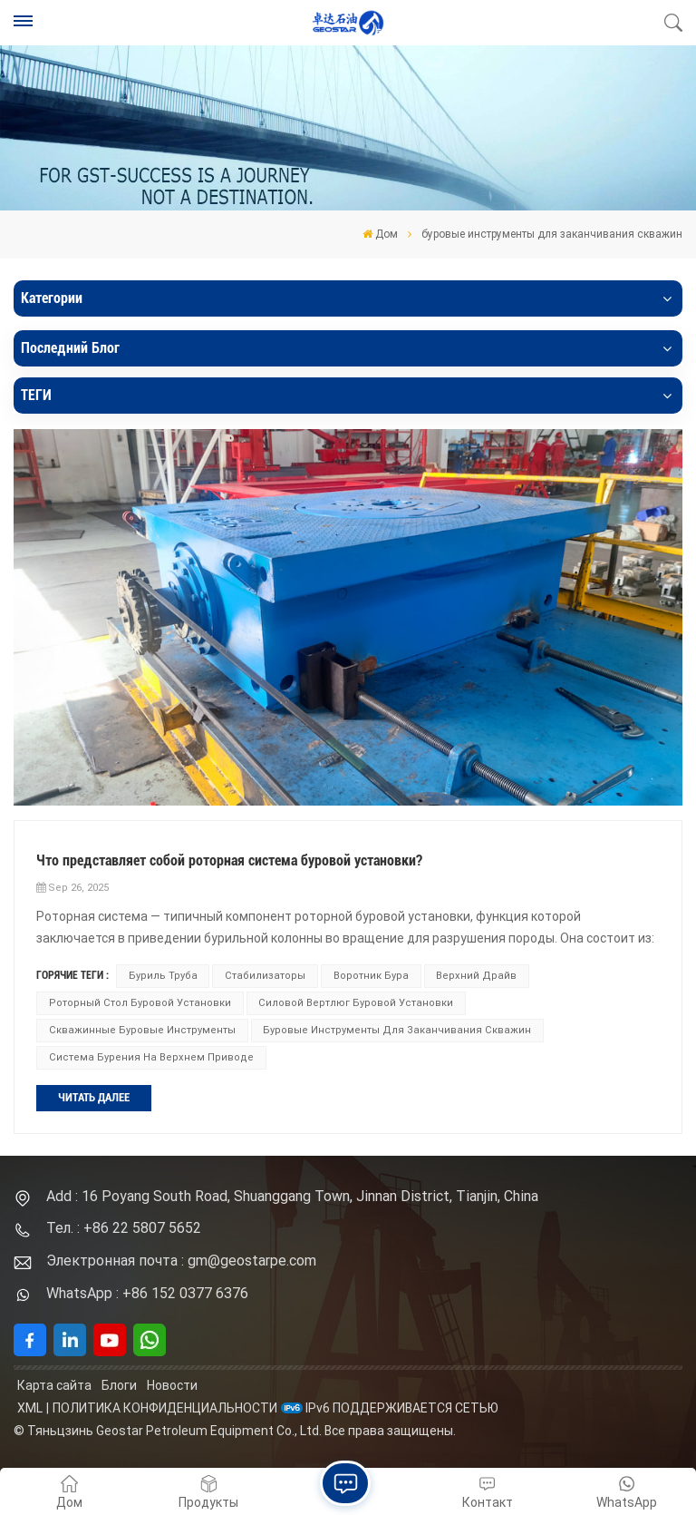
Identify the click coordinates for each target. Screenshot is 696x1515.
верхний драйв (476, 976)
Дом (380, 234)
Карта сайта (54, 1385)
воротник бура (371, 976)
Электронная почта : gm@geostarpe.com (181, 1260)
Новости (172, 1385)
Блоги (119, 1385)
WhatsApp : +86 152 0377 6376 (147, 1293)
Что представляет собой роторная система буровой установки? (229, 860)
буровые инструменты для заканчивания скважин (397, 1030)
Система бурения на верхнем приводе (151, 1057)
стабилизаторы (265, 976)
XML (30, 1408)
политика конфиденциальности (165, 1408)
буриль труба (163, 976)
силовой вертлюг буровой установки (355, 1003)
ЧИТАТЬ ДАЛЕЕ (94, 1097)
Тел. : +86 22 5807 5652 (123, 1227)
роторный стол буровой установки (140, 1003)
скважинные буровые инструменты (142, 1030)
